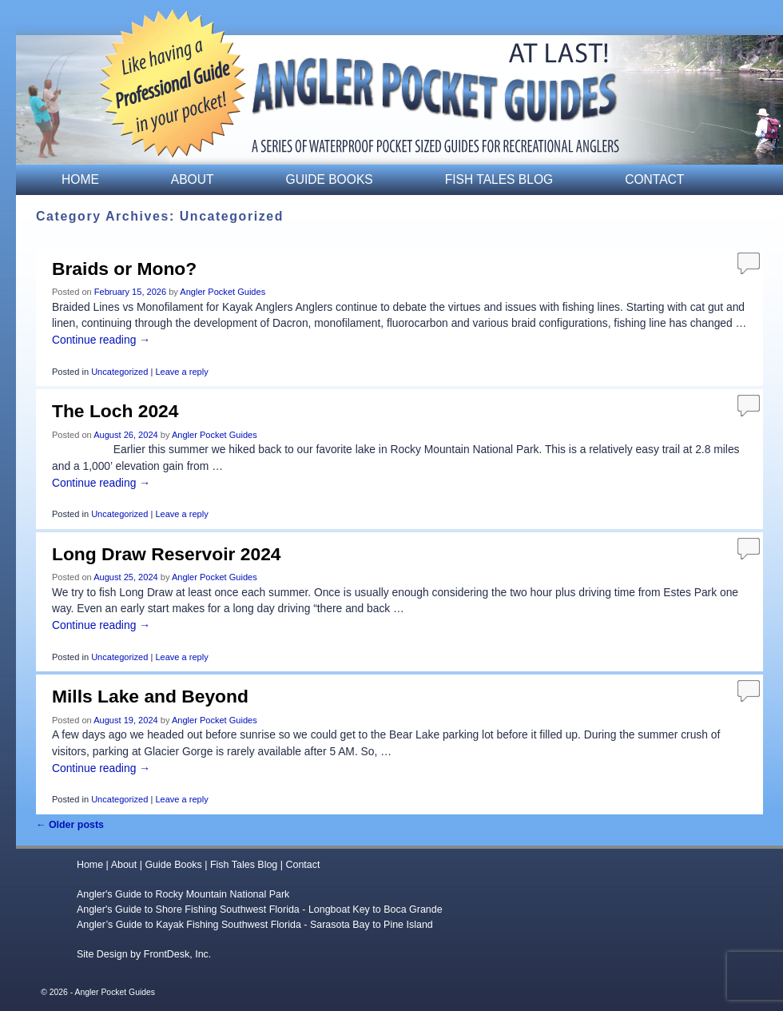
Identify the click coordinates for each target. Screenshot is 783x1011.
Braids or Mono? (124, 268)
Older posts (70, 824)
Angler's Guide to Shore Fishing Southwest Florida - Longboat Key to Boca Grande (260, 909)
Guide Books (329, 179)
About (192, 179)
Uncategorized (119, 371)
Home (80, 179)
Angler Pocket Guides (222, 292)
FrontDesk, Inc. (178, 954)
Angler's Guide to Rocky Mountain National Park (183, 894)
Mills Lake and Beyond (150, 696)
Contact (654, 179)
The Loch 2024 (115, 410)
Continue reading (101, 339)
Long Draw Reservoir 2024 (166, 553)
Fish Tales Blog (499, 179)
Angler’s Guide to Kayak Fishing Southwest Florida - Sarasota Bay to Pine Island (255, 924)
